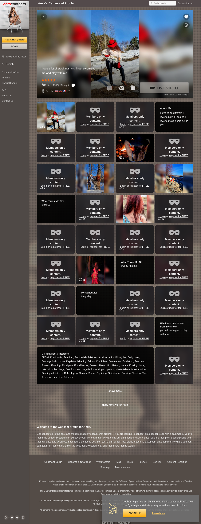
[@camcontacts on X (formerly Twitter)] (6, 517)
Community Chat (10, 72)
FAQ (118, 461)
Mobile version (123, 467)
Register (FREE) (15, 39)
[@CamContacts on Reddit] (17, 517)
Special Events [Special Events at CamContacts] (9, 83)
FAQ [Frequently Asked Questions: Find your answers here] (4, 90)
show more (115, 390)
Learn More (158, 513)
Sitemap (104, 467)
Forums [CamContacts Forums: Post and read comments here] (6, 77)
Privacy (143, 461)
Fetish (47, 91)
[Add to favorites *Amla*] (186, 17)
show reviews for (115, 404)
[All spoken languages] (68, 91)
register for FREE (99, 124)
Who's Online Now (16, 56)
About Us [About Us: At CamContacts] (6, 95)
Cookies (157, 461)
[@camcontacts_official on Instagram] (23, 517)
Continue (134, 513)
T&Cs (130, 461)
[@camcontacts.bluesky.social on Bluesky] (12, 517)
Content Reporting (177, 461)
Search (10, 64)
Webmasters (103, 461)
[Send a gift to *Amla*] (133, 87)
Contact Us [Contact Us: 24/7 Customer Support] (7, 101)
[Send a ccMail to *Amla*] (121, 87)
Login (14, 46)
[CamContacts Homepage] (14, 19)
